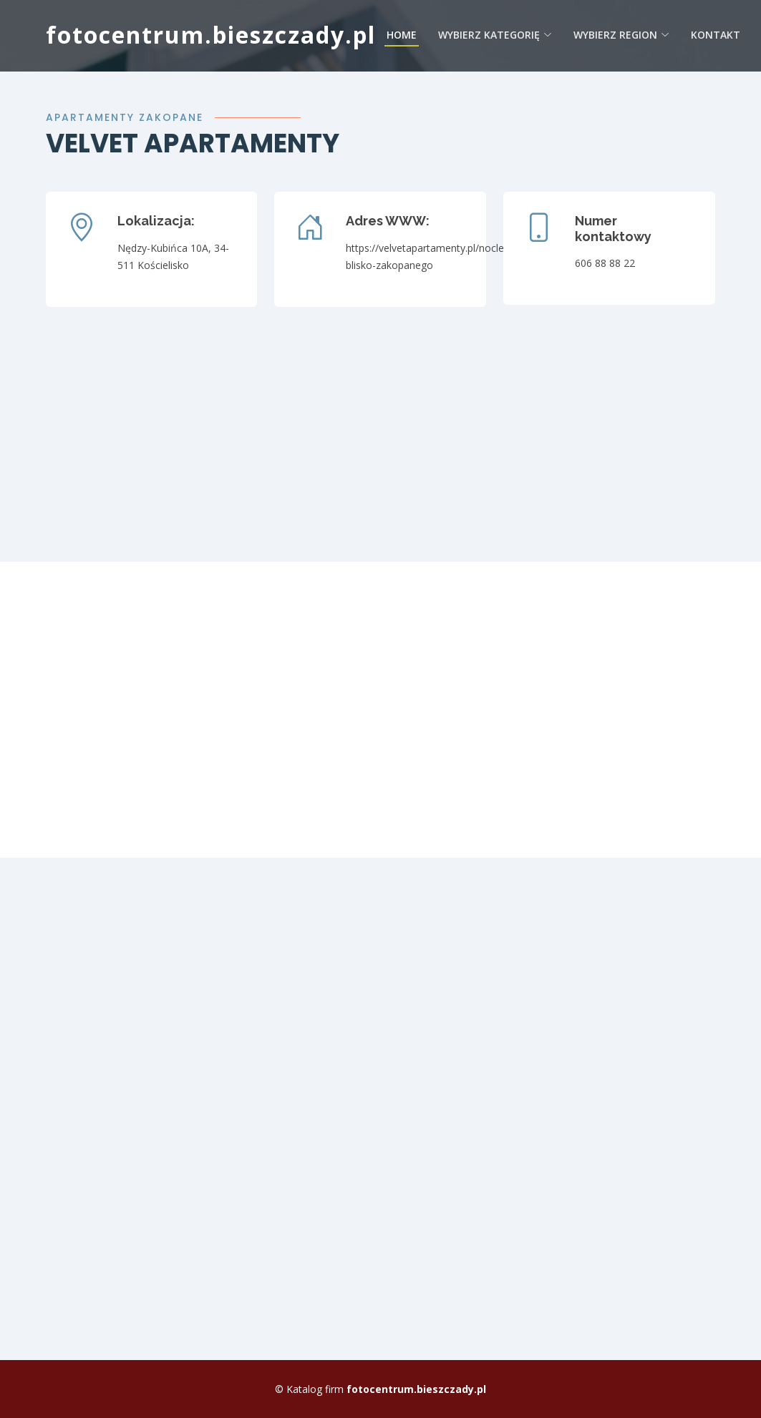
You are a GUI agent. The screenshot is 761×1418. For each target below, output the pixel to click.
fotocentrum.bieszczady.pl (211, 34)
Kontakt (715, 34)
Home (402, 34)
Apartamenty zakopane (124, 117)
